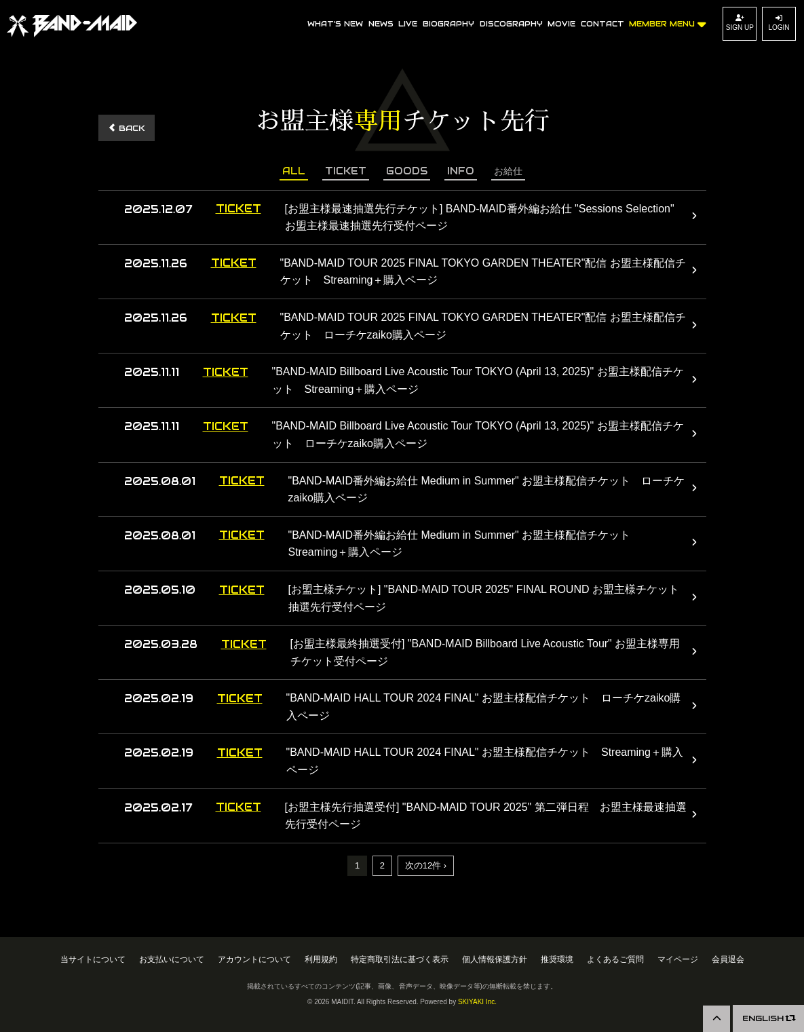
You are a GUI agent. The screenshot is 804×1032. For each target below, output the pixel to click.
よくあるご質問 (615, 959)
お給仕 (508, 171)
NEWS (381, 23)
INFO (460, 171)
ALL (293, 171)
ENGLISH (768, 1018)
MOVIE (561, 23)
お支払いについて (171, 959)
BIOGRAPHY (448, 23)
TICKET (345, 171)
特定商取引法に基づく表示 (399, 959)
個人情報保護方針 (494, 959)
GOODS (406, 171)
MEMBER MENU (667, 21)
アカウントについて (254, 959)
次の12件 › (425, 865)
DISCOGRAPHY (511, 23)
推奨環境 (557, 959)
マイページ (677, 959)
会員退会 (728, 959)
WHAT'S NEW (335, 23)
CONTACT (602, 23)
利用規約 (321, 959)
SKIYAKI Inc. (477, 1002)
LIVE (407, 23)
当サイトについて (93, 959)
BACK (126, 128)
